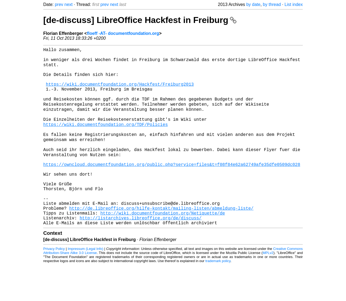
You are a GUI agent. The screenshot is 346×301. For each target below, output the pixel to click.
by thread (272, 4)
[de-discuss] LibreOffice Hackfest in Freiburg (140, 20)
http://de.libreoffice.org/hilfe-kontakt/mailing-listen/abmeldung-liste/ (161, 241)
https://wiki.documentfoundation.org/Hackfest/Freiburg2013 (120, 92)
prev (59, 4)
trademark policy (218, 297)
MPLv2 (268, 289)
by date (253, 4)
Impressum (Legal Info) (85, 285)
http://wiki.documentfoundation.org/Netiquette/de (162, 247)
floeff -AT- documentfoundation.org (123, 33)
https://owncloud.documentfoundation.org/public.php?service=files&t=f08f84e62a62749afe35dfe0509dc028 (171, 187)
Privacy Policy (54, 285)
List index (293, 4)
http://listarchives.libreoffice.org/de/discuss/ (140, 253)
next (68, 4)
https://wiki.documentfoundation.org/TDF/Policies (105, 140)
